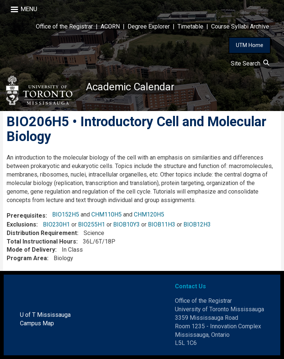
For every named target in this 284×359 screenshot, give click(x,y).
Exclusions (21, 224)
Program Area (27, 258)
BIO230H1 (56, 224)
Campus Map (37, 323)
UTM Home (249, 45)
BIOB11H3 (161, 224)
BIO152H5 (65, 214)
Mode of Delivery (31, 249)
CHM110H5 (106, 214)
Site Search (250, 63)
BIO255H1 (91, 224)
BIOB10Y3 (126, 224)
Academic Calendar (130, 87)
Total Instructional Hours (41, 241)
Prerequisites (26, 215)
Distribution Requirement (42, 232)
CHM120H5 (149, 214)
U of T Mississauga (45, 314)
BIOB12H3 (197, 224)
